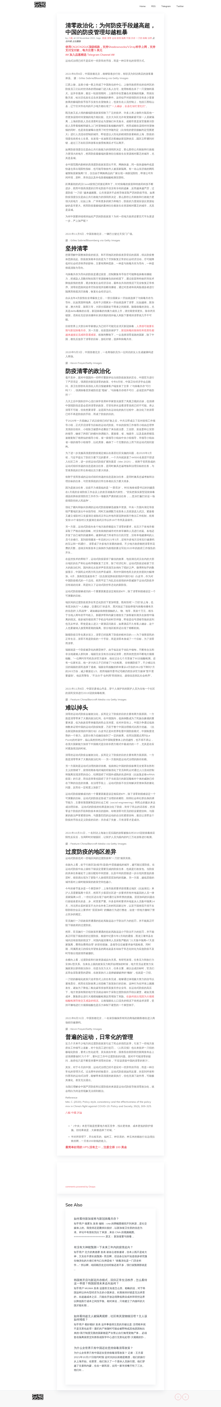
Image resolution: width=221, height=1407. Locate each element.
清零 (109, 38)
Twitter (180, 6)
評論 (79, 1112)
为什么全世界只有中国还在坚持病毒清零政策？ (103, 1348)
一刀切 (139, 38)
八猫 (70, 38)
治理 (150, 38)
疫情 (119, 38)
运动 (114, 38)
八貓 (67, 1112)
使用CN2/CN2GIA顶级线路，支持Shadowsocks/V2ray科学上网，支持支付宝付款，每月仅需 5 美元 (110, 48)
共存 (133, 38)
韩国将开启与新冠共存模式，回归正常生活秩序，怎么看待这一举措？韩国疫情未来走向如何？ (110, 1281)
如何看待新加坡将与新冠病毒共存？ (96, 1218)
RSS (153, 6)
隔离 (123, 38)
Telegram (166, 6)
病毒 (145, 38)
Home (143, 6)
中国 (128, 38)
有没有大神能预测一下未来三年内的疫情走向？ (103, 1247)
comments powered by (80, 1186)
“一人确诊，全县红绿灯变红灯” (128, 106)
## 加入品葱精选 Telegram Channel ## (90, 54)
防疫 (104, 38)
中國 (73, 1112)
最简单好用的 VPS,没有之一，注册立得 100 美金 (96, 1147)
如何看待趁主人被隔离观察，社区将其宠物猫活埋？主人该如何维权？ (110, 1317)
